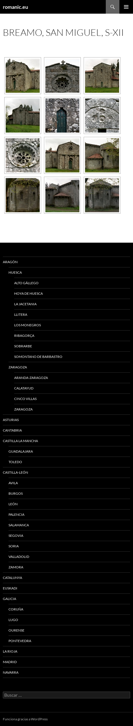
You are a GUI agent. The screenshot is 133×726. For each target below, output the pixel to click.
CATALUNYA (12, 578)
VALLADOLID (19, 556)
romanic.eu (15, 7)
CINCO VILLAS (25, 399)
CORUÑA (16, 609)
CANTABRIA (12, 430)
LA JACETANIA (25, 304)
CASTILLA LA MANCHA (20, 441)
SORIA (14, 546)
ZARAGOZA (18, 367)
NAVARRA (10, 672)
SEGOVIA (16, 535)
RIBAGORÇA (24, 335)
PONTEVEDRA (20, 641)
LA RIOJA (10, 651)
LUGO (13, 620)
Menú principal (126, 7)
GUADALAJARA (21, 451)
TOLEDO (15, 462)
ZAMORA (16, 567)
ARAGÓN (10, 262)
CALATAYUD (23, 388)
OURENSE (16, 630)
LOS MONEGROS (27, 325)
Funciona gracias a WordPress (25, 719)
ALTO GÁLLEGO (26, 283)
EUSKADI (10, 588)
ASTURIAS (11, 420)
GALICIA (9, 599)
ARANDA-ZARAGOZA (31, 378)
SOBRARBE (23, 346)
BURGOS (16, 493)
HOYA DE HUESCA (28, 293)
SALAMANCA (19, 525)
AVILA (13, 483)
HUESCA (15, 272)
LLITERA (20, 314)
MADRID (10, 662)
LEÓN (13, 504)
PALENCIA (16, 514)
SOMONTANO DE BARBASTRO (38, 356)
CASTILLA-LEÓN (15, 472)
